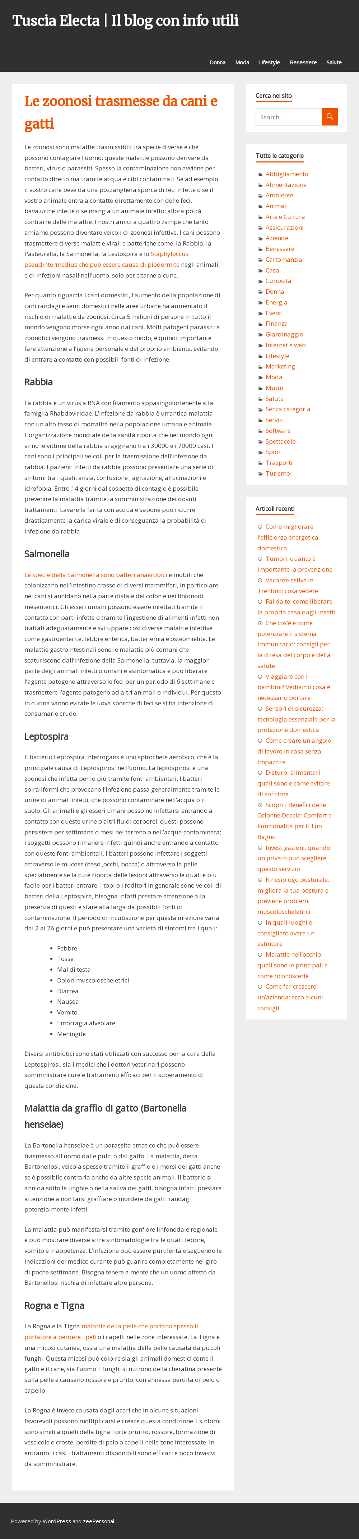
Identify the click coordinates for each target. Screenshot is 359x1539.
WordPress (57, 1521)
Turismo (278, 473)
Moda (242, 62)
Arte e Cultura (285, 216)
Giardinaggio (284, 334)
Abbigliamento (287, 174)
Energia (277, 302)
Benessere (303, 62)
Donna (217, 62)
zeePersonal (98, 1521)
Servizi (275, 420)
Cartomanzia (284, 259)
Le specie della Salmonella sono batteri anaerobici (95, 575)
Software (278, 430)
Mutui (274, 388)
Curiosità (279, 280)
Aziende (277, 238)
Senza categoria (288, 409)
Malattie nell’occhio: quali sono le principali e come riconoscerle (292, 965)
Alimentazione (286, 184)
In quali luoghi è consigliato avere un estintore (285, 933)
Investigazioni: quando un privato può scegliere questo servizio (293, 858)
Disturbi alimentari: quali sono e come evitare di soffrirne (293, 783)
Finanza (277, 323)
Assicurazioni (285, 227)
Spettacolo (281, 441)
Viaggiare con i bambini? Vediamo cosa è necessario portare (293, 687)
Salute (334, 62)
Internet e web (286, 345)
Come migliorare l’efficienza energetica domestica (287, 537)
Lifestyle (269, 62)
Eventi (274, 313)
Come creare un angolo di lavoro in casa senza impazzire (294, 751)
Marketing (280, 366)
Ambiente (279, 195)
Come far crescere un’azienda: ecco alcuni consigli (290, 997)
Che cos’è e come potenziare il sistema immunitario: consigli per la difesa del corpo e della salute (294, 644)
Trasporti (279, 462)
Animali (277, 206)
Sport (273, 452)
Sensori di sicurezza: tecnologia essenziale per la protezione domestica (296, 719)
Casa (272, 270)
